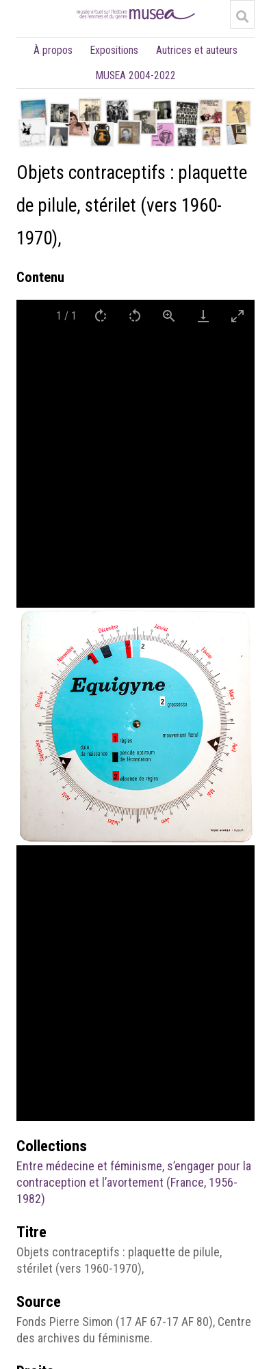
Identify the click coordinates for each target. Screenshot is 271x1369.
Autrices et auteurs (196, 50)
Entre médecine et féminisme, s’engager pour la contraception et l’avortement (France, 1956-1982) (133, 1182)
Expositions (114, 50)
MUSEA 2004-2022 (136, 75)
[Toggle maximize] (237, 316)
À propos (53, 50)
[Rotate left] (135, 316)
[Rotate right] (100, 316)
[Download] (203, 316)
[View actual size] (169, 316)
